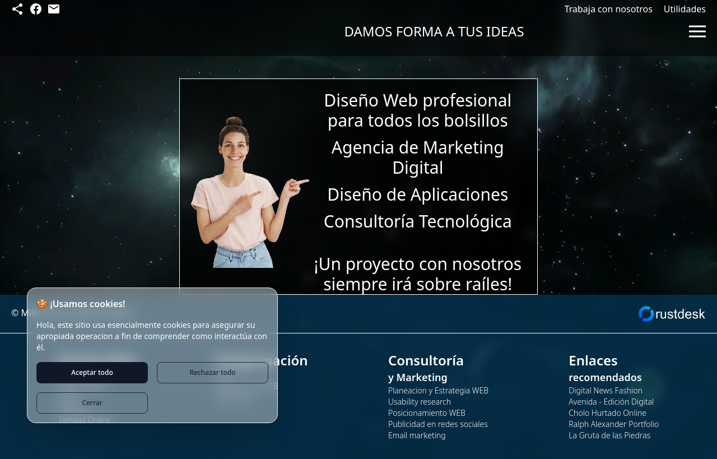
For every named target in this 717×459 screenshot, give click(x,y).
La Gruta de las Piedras (609, 435)
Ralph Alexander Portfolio (614, 424)
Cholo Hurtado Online (607, 412)
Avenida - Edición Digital (611, 401)
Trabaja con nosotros (609, 9)
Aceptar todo (92, 372)
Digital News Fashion (605, 390)
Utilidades (685, 9)
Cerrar (92, 402)
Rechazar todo (212, 372)
